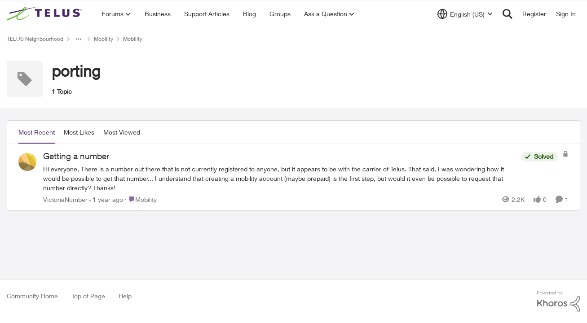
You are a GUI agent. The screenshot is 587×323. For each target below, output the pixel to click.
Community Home (32, 296)
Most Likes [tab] (79, 132)
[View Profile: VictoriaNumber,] (27, 162)
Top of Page (88, 296)
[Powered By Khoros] (558, 301)
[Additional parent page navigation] (78, 39)
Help (125, 296)
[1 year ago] (106, 199)
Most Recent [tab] (36, 132)
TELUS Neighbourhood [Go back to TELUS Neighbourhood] (35, 38)
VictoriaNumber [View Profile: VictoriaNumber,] (65, 199)
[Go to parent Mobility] (141, 199)
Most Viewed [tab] (121, 132)
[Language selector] (465, 14)
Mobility (103, 38)
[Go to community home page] (45, 14)
